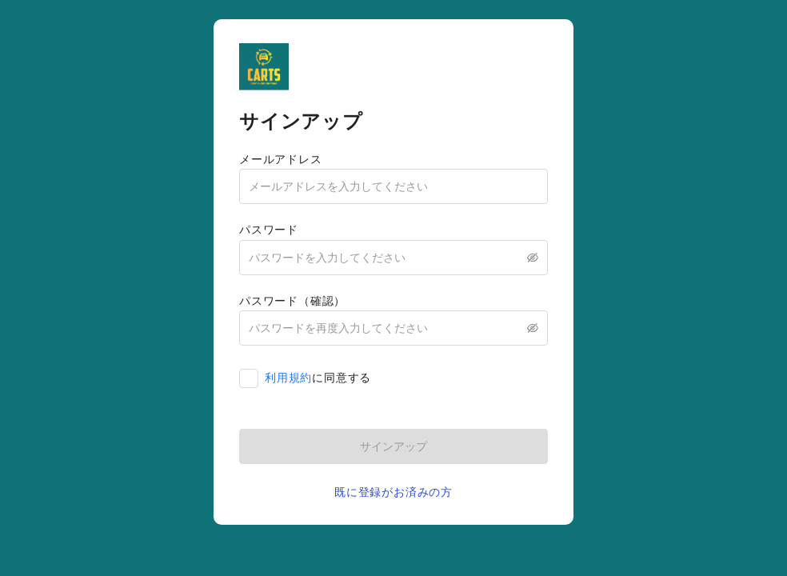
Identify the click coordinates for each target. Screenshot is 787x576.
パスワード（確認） (292, 300)
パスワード (268, 229)
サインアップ (393, 446)
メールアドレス (280, 159)
